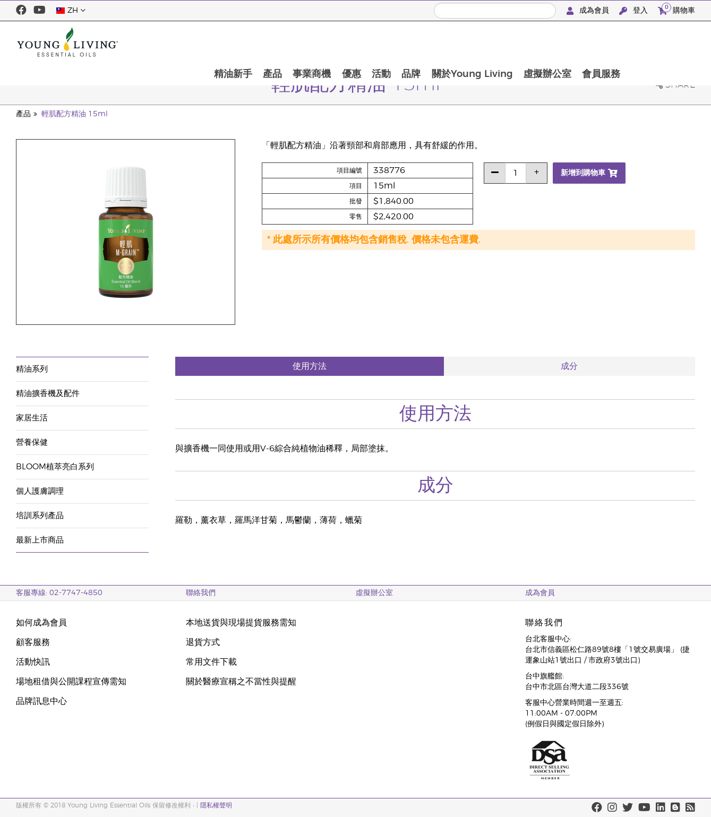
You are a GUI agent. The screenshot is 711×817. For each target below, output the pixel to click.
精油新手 (295, 42)
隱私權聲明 (216, 805)
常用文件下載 (211, 662)
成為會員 (589, 11)
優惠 (415, 42)
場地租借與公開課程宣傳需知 (71, 681)
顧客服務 (33, 642)
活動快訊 (33, 662)
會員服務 (670, 42)
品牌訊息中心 (41, 701)
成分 (569, 366)
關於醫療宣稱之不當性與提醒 (241, 681)
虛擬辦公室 (615, 42)
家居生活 (32, 418)
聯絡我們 (201, 593)
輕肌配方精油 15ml (74, 114)
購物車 (676, 9)
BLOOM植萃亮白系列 (55, 467)
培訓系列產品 (40, 516)
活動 (446, 42)
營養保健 (32, 442)
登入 (634, 11)
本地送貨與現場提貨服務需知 (241, 622)
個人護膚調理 (40, 491)
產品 (335, 42)
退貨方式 (203, 642)
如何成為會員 (41, 622)
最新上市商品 (40, 540)
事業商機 (375, 42)
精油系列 (32, 369)
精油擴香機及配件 (48, 394)
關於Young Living (539, 42)
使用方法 (310, 366)
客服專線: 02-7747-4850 (59, 593)
